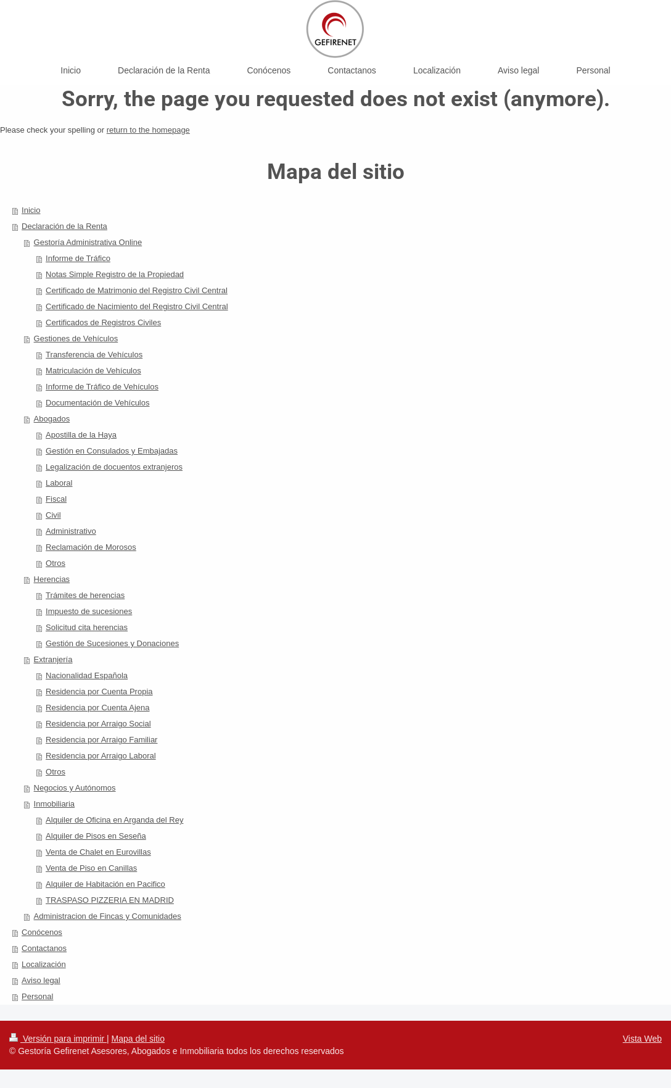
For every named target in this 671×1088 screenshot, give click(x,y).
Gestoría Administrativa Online (88, 242)
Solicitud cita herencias (87, 627)
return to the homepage (148, 130)
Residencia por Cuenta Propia (99, 691)
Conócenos (42, 932)
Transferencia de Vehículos (94, 354)
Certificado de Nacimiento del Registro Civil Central (137, 306)
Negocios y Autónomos (75, 787)
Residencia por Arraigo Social (98, 723)
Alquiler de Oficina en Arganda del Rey (114, 819)
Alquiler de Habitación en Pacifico (105, 884)
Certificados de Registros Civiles (103, 322)
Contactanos (44, 948)
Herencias (52, 579)
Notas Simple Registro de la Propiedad (115, 274)
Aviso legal (41, 980)
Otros (55, 563)
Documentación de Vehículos (97, 402)
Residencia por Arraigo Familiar (101, 739)
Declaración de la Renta (64, 226)
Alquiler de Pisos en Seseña (96, 836)
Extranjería (53, 659)
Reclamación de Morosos (91, 547)
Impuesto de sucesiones (89, 611)
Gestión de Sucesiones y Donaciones (112, 643)
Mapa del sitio (138, 1039)
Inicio (31, 210)
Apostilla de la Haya (81, 434)
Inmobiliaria (54, 803)
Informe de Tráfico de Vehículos (102, 386)
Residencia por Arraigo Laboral (101, 755)
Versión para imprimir (58, 1039)
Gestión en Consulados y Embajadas (112, 450)
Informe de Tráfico (78, 258)
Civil (53, 515)
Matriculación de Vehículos (93, 370)
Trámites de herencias (85, 595)
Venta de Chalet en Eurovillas (98, 852)
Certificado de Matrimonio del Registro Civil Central (137, 290)
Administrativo (71, 531)
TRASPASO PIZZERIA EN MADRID (110, 900)
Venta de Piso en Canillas (91, 868)
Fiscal (56, 499)
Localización (44, 964)
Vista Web (642, 1039)
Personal (37, 996)
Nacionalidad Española (87, 675)
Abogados (52, 418)
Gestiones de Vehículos (76, 338)
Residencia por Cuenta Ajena (97, 707)
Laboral (59, 483)
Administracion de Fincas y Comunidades (107, 916)
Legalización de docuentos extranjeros (114, 466)
